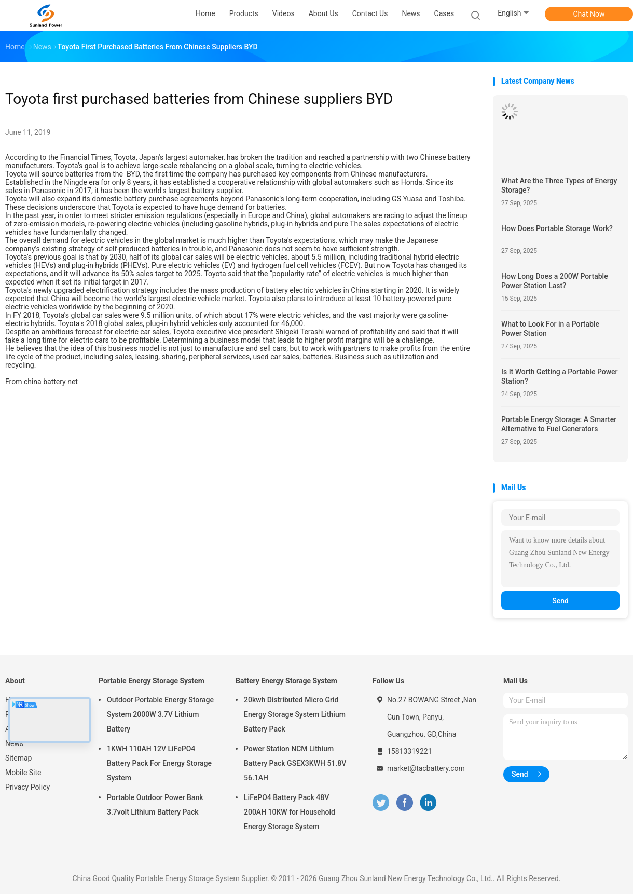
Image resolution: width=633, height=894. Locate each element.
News (14, 743)
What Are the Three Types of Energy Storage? (559, 185)
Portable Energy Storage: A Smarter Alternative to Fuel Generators (558, 424)
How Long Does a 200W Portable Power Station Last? (554, 281)
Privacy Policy (27, 787)
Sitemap (18, 758)
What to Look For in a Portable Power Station (550, 328)
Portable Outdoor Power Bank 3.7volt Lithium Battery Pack (155, 804)
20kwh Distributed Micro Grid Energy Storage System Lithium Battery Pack (295, 714)
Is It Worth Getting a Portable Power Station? (559, 376)
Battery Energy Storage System (286, 680)
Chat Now (589, 14)
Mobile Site (23, 772)
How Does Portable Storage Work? (557, 228)
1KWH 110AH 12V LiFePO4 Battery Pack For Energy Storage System (159, 763)
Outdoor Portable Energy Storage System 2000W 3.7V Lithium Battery (160, 714)
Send (560, 601)
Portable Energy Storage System (151, 680)
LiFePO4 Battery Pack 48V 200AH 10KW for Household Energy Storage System (289, 812)
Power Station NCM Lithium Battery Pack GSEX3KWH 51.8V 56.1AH (295, 763)
